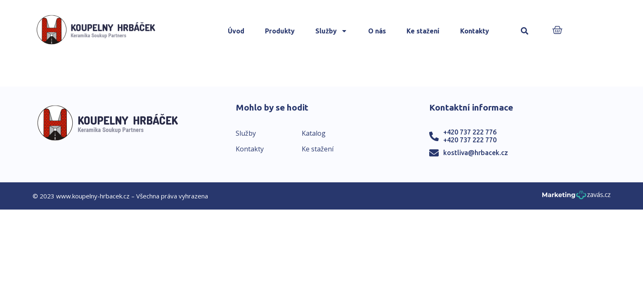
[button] (525, 31)
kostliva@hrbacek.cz (475, 152)
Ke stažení (423, 31)
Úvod (236, 31)
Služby (331, 31)
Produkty (280, 31)
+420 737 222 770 (469, 140)
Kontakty (474, 31)
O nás (377, 31)
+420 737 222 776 (469, 132)
